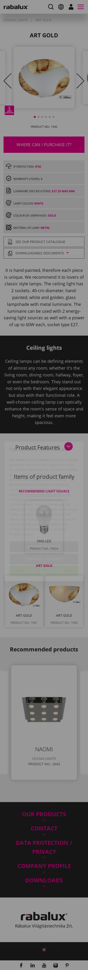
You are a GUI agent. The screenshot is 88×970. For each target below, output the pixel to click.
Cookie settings (44, 521)
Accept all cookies (44, 545)
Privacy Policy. (20, 509)
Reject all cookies (44, 533)
